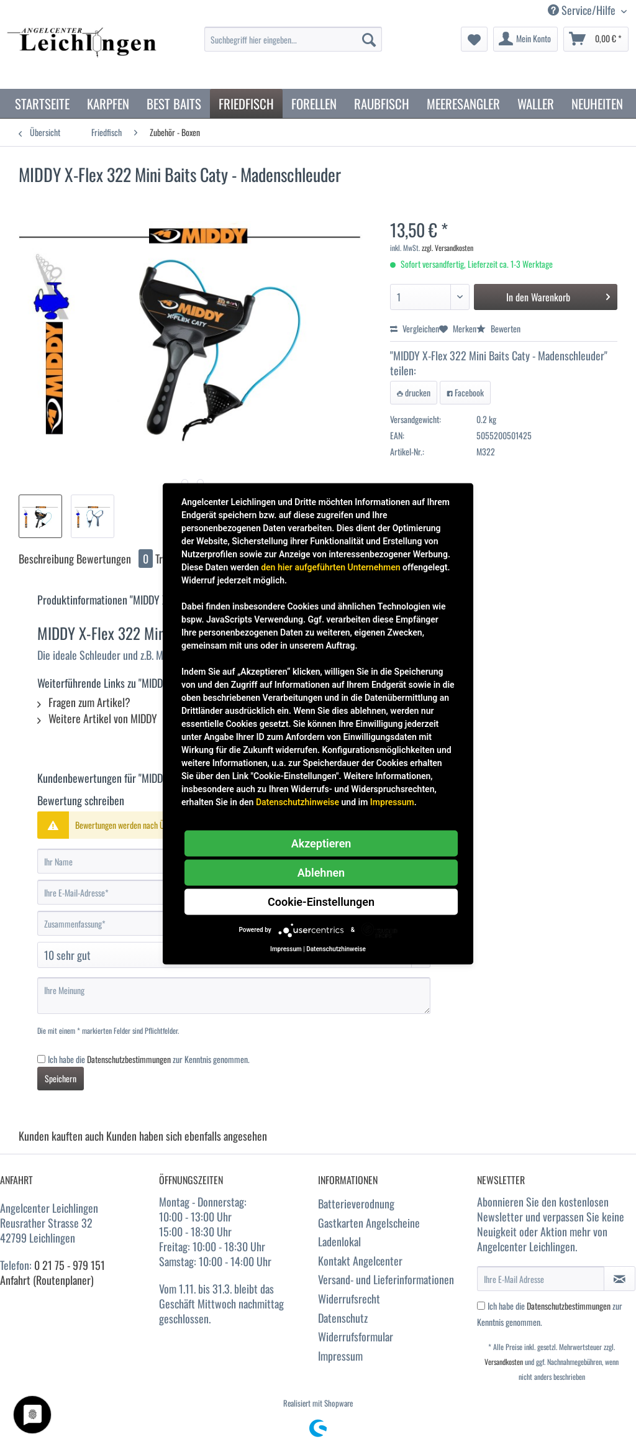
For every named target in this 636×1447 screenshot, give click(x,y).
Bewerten (498, 328)
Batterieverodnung (356, 1203)
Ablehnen (321, 872)
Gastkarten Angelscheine (369, 1223)
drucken (413, 392)
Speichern (60, 1078)
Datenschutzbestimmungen (129, 1059)
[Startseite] (42, 103)
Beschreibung (46, 558)
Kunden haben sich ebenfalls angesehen (186, 1136)
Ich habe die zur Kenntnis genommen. (149, 1059)
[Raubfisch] (381, 103)
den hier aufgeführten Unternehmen (330, 567)
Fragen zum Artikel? (83, 702)
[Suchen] (369, 39)
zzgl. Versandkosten (447, 247)
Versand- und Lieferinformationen (386, 1279)
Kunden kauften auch (61, 1136)
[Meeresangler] (463, 103)
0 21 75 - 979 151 (69, 1265)
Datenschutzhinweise (297, 801)
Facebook (465, 392)
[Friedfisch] (246, 103)
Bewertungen (115, 558)
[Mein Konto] (525, 39)
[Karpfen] (108, 103)
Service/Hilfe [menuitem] (583, 10)
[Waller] (536, 103)
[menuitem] (293, 46)
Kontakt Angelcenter (360, 1261)
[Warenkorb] (596, 39)
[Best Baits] (174, 103)
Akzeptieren (321, 842)
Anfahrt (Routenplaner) (47, 1280)
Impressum (340, 1356)
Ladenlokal (339, 1241)
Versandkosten (503, 1361)
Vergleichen (414, 328)
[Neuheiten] (597, 103)
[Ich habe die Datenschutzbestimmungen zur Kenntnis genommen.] (41, 1059)
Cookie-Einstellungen (321, 901)
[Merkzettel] (474, 39)
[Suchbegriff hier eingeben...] (293, 39)
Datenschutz (343, 1318)
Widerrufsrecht (349, 1298)
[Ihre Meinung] (233, 995)
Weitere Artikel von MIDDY (97, 718)
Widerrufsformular (355, 1336)
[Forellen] (314, 103)
